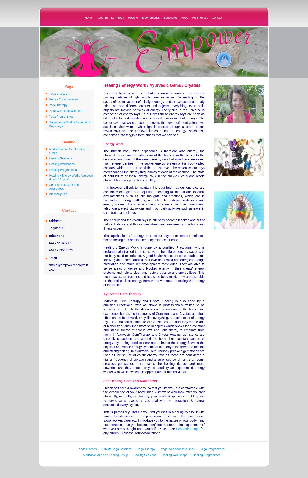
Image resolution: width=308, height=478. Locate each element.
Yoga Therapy (58, 105)
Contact (217, 17)
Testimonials (200, 17)
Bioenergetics (151, 17)
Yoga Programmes (61, 116)
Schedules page (188, 429)
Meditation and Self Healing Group (105, 455)
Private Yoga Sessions (63, 99)
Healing (133, 17)
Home (89, 17)
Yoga (120, 17)
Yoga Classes (58, 93)
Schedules (171, 17)
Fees (184, 17)
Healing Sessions (60, 158)
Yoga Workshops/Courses (66, 110)
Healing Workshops (62, 164)
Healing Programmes (63, 170)
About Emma (105, 17)
